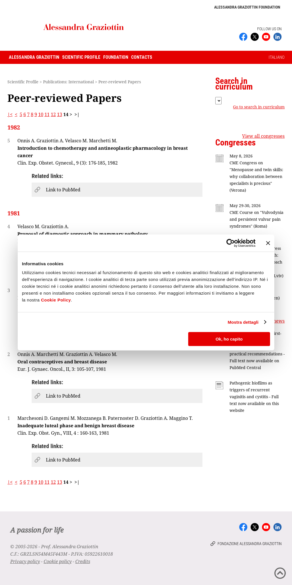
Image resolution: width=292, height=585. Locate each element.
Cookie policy (58, 561)
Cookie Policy (56, 299)
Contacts (141, 57)
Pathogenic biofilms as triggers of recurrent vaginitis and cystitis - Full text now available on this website (254, 396)
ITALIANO (277, 57)
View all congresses (263, 136)
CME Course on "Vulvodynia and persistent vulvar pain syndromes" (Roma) (256, 219)
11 (47, 114)
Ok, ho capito (229, 339)
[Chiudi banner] (268, 243)
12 (53, 114)
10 (40, 114)
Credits (82, 561)
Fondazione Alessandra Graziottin (250, 543)
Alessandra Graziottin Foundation (247, 7)
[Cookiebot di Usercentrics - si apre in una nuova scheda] (231, 243)
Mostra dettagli (243, 322)
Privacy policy (25, 561)
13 (59, 114)
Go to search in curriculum (259, 107)
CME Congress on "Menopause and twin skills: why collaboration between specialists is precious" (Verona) (256, 176)
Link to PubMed (63, 190)
